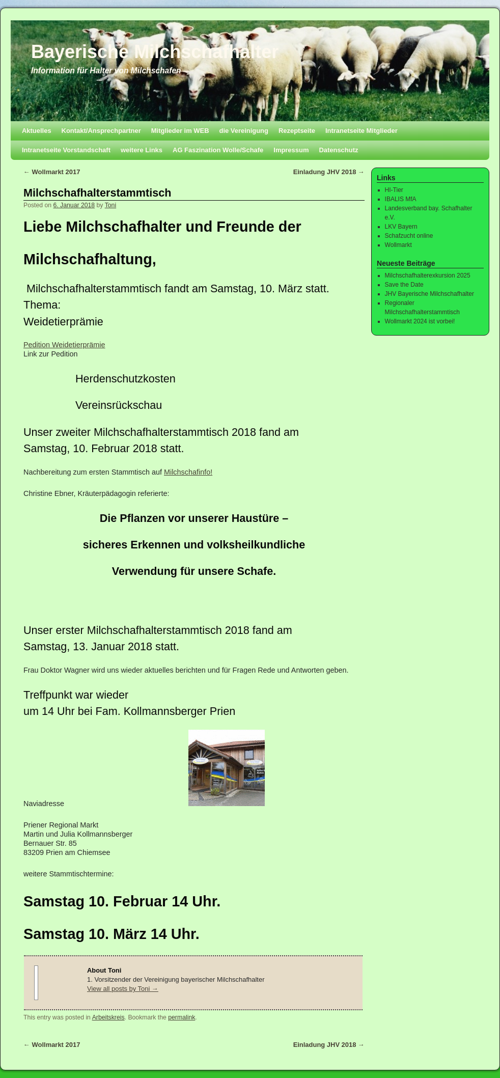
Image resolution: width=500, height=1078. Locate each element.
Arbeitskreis (108, 1017)
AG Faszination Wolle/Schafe (218, 150)
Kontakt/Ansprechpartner (101, 130)
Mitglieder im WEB (180, 130)
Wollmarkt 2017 (51, 172)
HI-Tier (394, 190)
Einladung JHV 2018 (329, 172)
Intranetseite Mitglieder (361, 130)
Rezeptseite (297, 130)
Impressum (291, 150)
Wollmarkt (398, 244)
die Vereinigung (243, 130)
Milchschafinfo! (188, 472)
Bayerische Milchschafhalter (155, 51)
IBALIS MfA (400, 199)
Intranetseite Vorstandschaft (66, 150)
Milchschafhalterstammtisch (97, 192)
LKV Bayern (401, 226)
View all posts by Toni (122, 988)
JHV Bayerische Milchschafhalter (429, 293)
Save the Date (404, 284)
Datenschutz (338, 150)
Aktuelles (36, 130)
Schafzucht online (409, 235)
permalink (181, 1017)
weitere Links (141, 150)
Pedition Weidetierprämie (64, 345)
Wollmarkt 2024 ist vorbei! (420, 321)
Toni (110, 205)
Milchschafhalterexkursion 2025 (427, 275)
